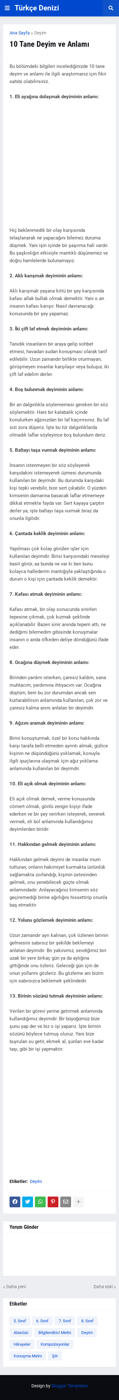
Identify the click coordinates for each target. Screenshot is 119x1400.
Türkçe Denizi (37, 8)
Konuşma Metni (28, 1356)
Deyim (40, 33)
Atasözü (21, 1332)
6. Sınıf (42, 1321)
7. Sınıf (65, 1321)
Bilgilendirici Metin (54, 1332)
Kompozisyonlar (55, 1344)
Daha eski (103, 1286)
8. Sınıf (87, 1321)
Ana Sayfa (20, 33)
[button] (7, 8)
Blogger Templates (69, 1385)
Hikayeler (22, 1344)
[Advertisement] (59, 167)
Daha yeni (16, 1286)
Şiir (55, 1356)
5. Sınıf (20, 1321)
